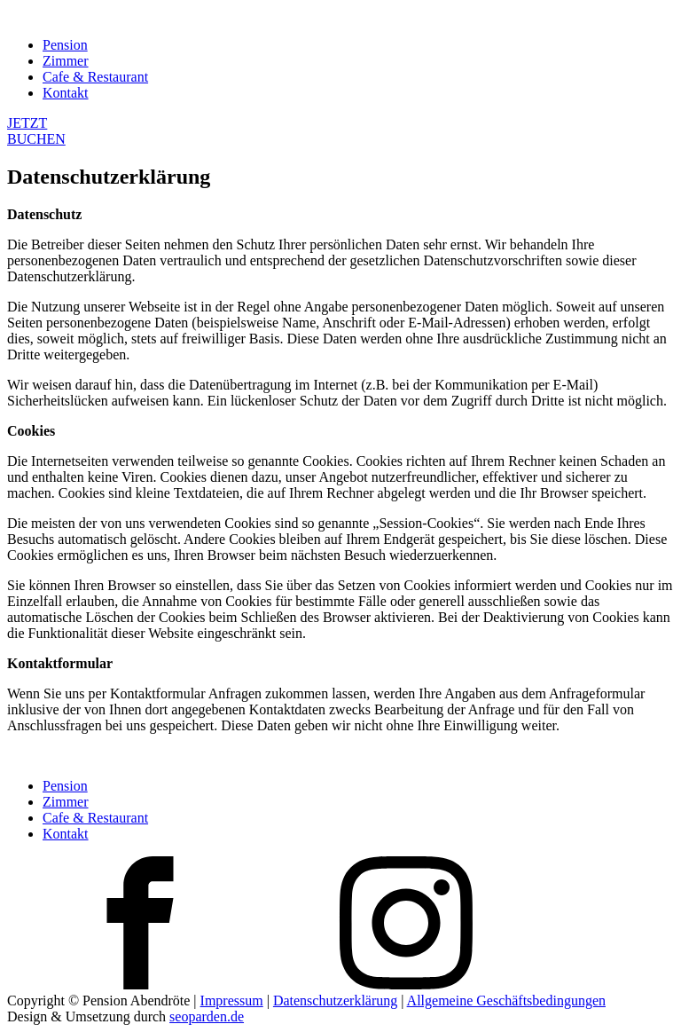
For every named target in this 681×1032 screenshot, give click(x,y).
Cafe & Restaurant (95, 76)
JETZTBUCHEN (36, 130)
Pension (65, 44)
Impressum (231, 1000)
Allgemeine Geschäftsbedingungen (506, 1000)
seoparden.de (206, 1016)
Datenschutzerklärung (335, 1000)
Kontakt (66, 92)
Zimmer (66, 60)
